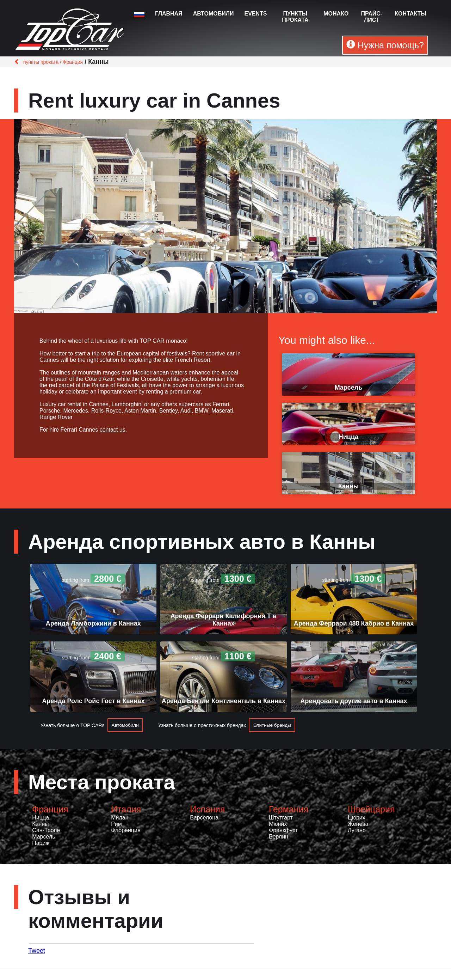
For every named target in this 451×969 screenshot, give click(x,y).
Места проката (101, 782)
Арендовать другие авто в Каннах (353, 701)
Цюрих (356, 818)
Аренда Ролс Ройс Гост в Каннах (93, 701)
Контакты (410, 14)
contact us (112, 430)
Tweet (36, 951)
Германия (288, 810)
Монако (335, 14)
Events (255, 14)
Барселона (204, 818)
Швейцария (371, 810)
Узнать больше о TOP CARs (73, 725)
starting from (93, 580)
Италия (126, 810)
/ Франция (70, 62)
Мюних (278, 824)
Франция (50, 810)
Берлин (278, 837)
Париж (40, 843)
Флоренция (125, 831)
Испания (207, 810)
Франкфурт (283, 831)
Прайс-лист (371, 17)
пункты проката (295, 17)
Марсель (349, 387)
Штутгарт (281, 818)
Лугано (357, 831)
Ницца (348, 436)
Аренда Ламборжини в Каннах (93, 623)
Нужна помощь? (385, 45)
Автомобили (213, 14)
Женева (358, 824)
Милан (119, 818)
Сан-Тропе (46, 831)
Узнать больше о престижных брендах (203, 725)
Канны (348, 486)
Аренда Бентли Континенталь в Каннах (223, 701)
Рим (116, 824)
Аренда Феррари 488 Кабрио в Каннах (354, 623)
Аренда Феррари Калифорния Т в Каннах (224, 620)
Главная (169, 14)
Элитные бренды (273, 725)
